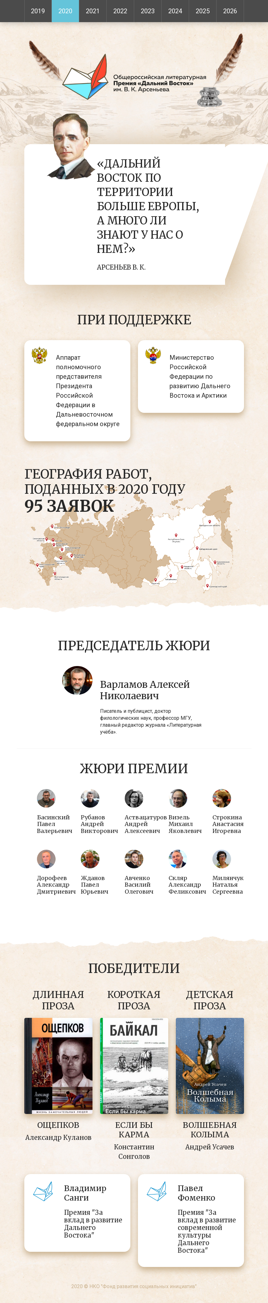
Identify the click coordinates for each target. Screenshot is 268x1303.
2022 (120, 11)
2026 (230, 11)
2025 (203, 11)
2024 (175, 11)
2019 (38, 11)
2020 (65, 11)
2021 (93, 11)
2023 (148, 11)
